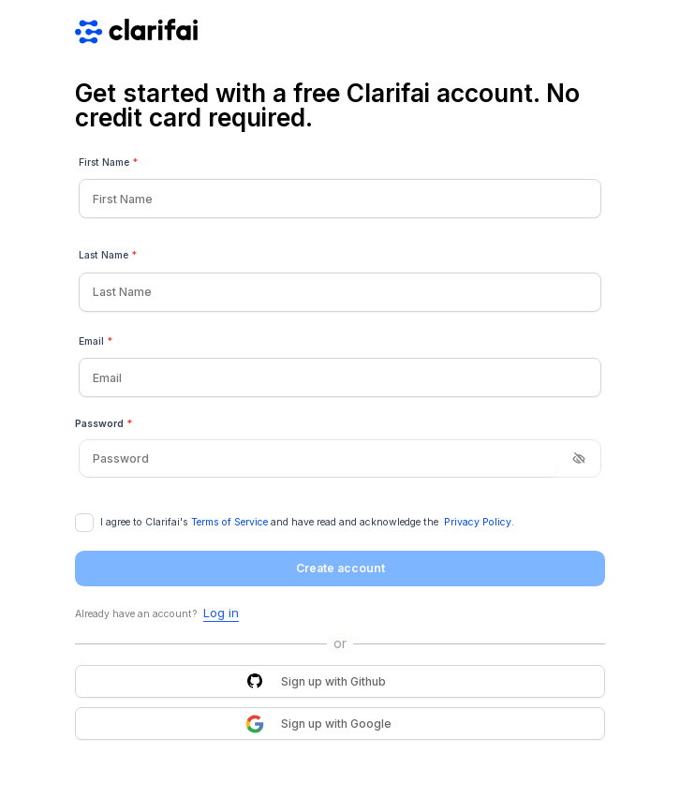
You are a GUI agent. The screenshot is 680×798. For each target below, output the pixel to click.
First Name (109, 162)
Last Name (108, 255)
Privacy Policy (477, 522)
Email (96, 341)
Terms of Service (229, 522)
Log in (221, 613)
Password (104, 424)
